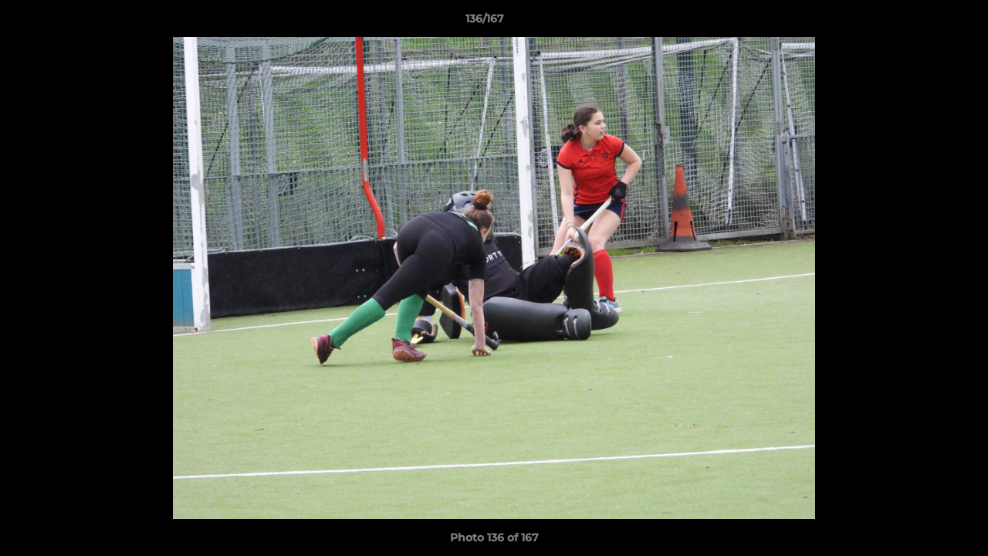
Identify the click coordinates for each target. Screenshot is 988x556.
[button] (923, 22)
